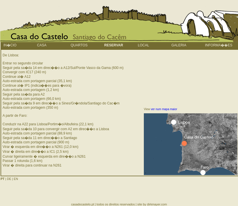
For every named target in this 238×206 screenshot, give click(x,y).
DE (9, 179)
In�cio (9, 45)
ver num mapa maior (164, 109)
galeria (178, 45)
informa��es (218, 45)
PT (3, 179)
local (143, 45)
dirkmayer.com (157, 204)
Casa (42, 45)
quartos (79, 45)
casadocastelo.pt (82, 204)
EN (16, 179)
